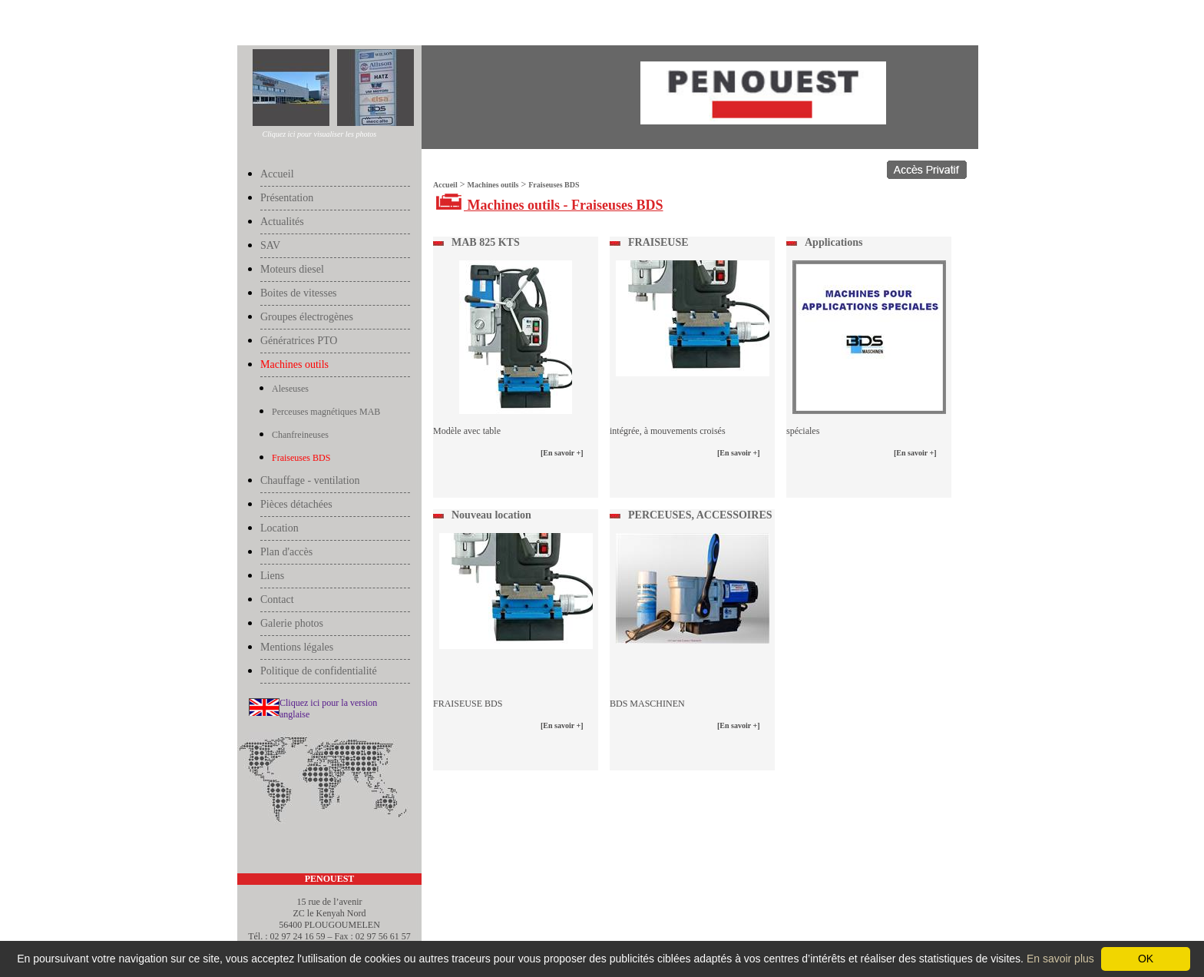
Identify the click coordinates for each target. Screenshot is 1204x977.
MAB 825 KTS (486, 242)
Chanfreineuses (300, 434)
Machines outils (297, 24)
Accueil (253, 24)
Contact (277, 599)
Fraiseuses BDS (354, 24)
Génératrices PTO (298, 340)
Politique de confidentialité (318, 671)
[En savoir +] (562, 453)
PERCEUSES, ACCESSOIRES (700, 515)
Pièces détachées (296, 504)
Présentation (286, 198)
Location (279, 528)
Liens (272, 575)
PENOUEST (330, 878)
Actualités (282, 221)
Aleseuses (290, 388)
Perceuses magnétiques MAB (326, 411)
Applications (833, 242)
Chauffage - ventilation (310, 480)
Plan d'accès (286, 552)
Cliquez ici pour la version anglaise (328, 708)
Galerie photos (291, 623)
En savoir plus (1060, 958)
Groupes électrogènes (306, 317)
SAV (270, 245)
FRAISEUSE (658, 242)
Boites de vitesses (298, 293)
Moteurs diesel (292, 269)
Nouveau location (491, 515)
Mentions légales (296, 647)
